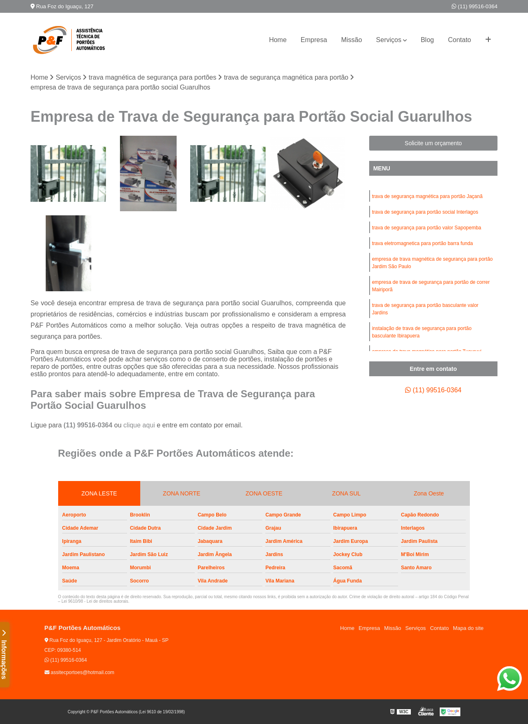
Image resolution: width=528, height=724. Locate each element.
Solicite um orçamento (433, 143)
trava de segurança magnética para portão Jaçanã (427, 196)
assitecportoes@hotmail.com (80, 672)
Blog (427, 39)
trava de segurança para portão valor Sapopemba (426, 228)
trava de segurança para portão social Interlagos (425, 212)
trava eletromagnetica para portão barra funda (422, 243)
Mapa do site (468, 628)
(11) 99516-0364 (474, 6)
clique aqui (139, 425)
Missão (351, 39)
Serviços (388, 39)
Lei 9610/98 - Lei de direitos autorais (94, 601)
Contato (459, 39)
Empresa (314, 39)
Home (278, 39)
